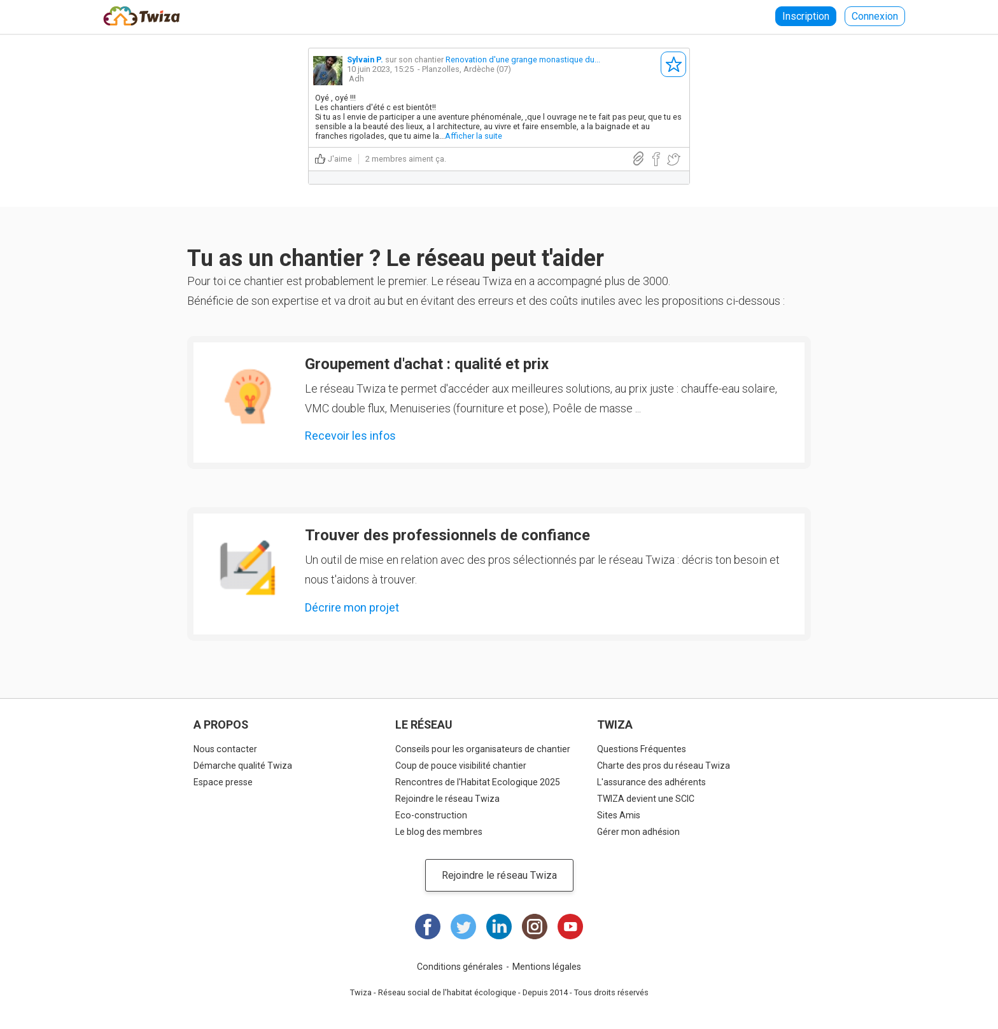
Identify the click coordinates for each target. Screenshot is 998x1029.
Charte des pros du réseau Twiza (663, 765)
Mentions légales (546, 967)
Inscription (805, 16)
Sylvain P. (365, 59)
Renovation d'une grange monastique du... (523, 59)
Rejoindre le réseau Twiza (447, 799)
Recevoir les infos (350, 435)
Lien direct (638, 159)
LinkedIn (499, 926)
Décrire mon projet (352, 607)
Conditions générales (460, 967)
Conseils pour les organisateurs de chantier (482, 749)
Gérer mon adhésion (638, 832)
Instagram (534, 926)
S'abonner (673, 64)
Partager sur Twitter (673, 159)
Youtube (570, 926)
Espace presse (223, 782)
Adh (356, 78)
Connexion (875, 16)
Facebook (427, 926)
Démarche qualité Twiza (242, 765)
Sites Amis (618, 815)
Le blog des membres (438, 832)
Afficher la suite (473, 136)
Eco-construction (431, 815)
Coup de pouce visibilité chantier (460, 765)
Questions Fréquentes (641, 749)
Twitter (463, 926)
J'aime (340, 159)
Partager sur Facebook (656, 159)
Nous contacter (225, 749)
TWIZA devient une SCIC (645, 799)
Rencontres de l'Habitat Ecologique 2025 (477, 782)
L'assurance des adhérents (651, 782)
